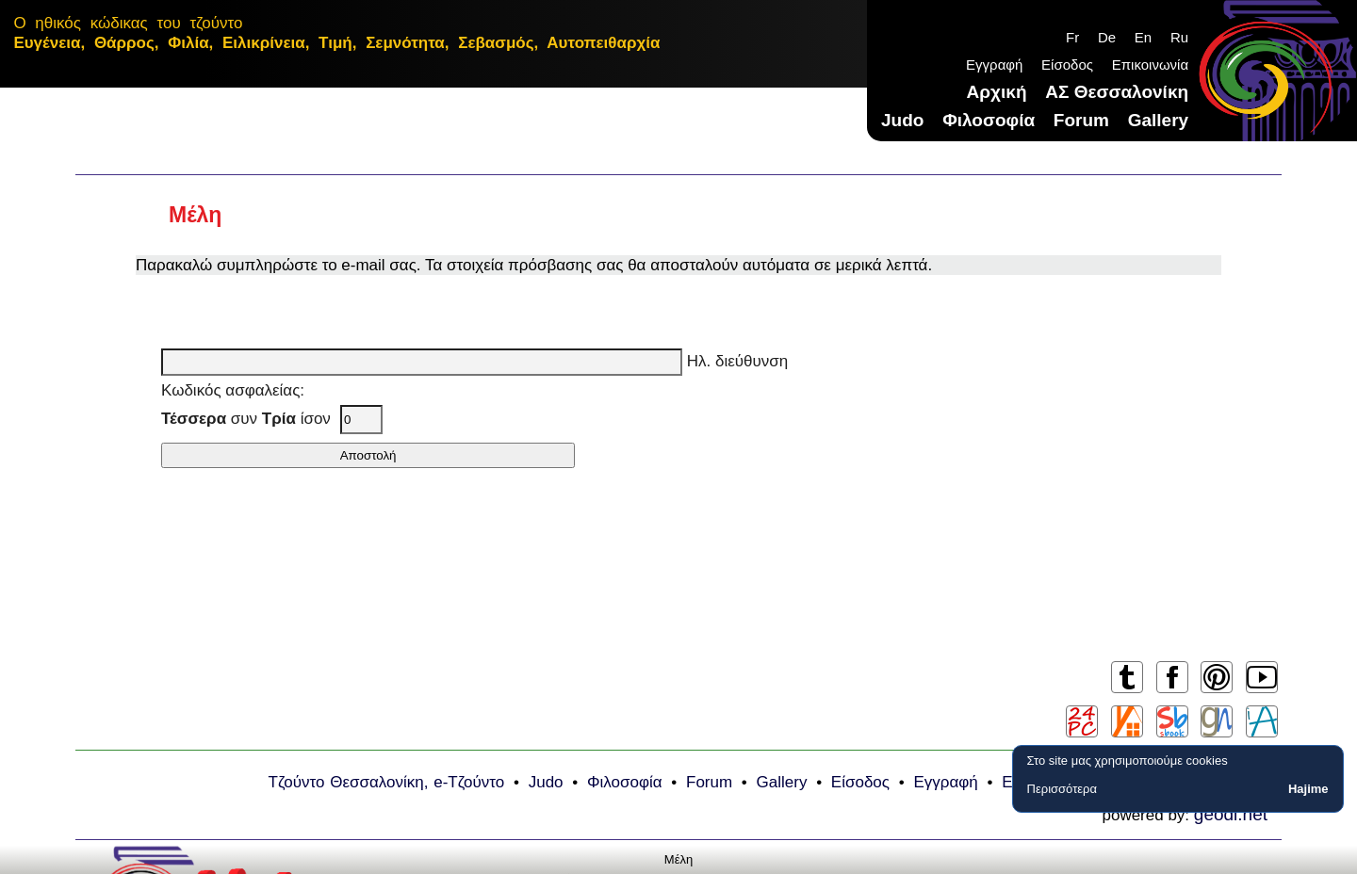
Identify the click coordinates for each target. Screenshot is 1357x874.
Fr (1072, 37)
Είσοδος (1067, 65)
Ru (1179, 37)
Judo (902, 120)
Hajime (1308, 789)
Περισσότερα (1062, 789)
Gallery (1158, 120)
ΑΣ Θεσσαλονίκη (1116, 92)
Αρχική (997, 92)
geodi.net (1230, 814)
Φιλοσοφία (988, 120)
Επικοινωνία (1150, 65)
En (1143, 37)
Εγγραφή (994, 65)
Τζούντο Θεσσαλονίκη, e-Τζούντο (387, 782)
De (1107, 37)
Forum (1081, 120)
